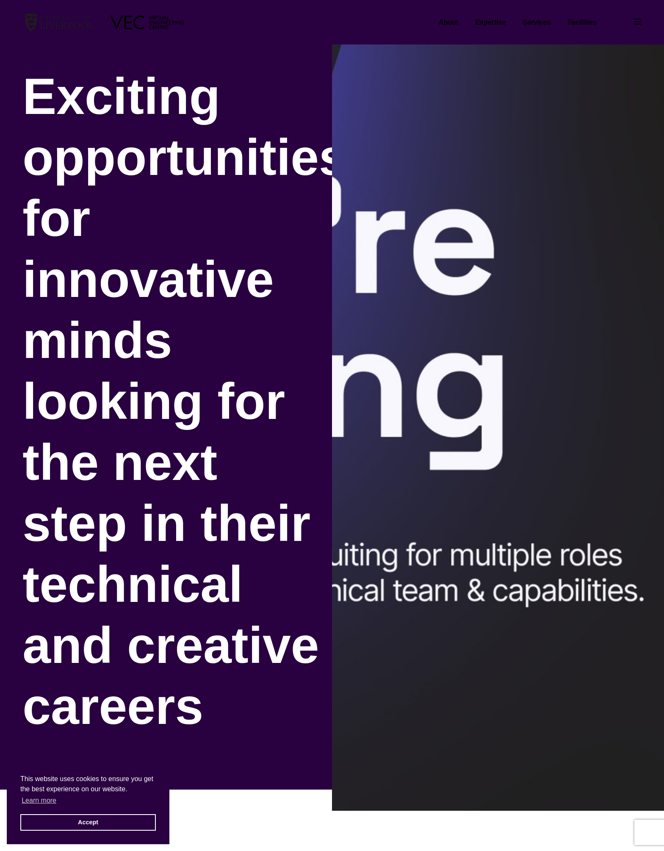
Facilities (581, 22)
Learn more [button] (39, 800)
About (448, 22)
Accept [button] (88, 822)
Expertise (490, 22)
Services (537, 22)
